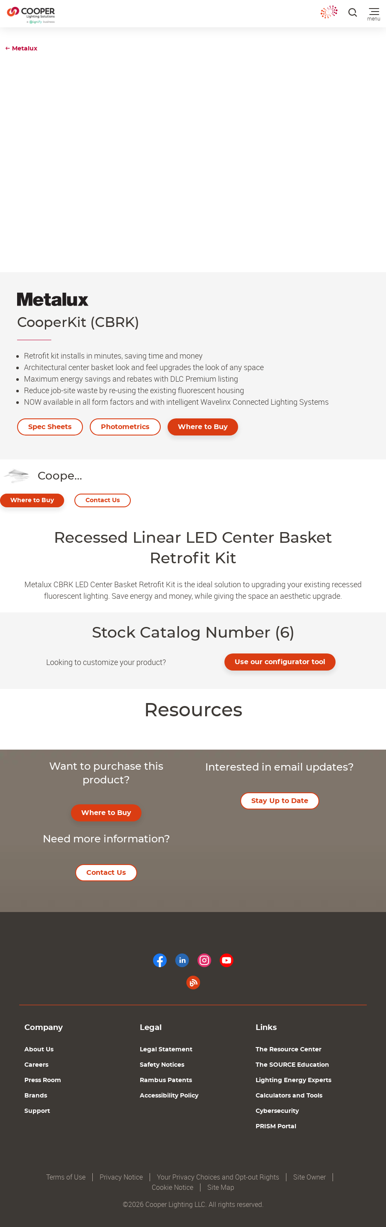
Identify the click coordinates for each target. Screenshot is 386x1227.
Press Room (42, 1080)
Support (37, 1111)
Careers (36, 1065)
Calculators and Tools (289, 1096)
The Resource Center (288, 1050)
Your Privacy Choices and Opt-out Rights (218, 1177)
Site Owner (309, 1177)
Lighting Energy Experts (293, 1080)
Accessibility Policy (169, 1096)
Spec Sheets (50, 427)
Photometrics (125, 427)
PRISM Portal (276, 1127)
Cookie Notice (172, 1187)
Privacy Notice (121, 1177)
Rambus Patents (166, 1080)
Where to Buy (203, 427)
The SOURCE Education (292, 1065)
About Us (38, 1050)
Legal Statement (166, 1050)
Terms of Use (65, 1177)
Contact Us (102, 500)
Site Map (220, 1187)
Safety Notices (162, 1065)
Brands (35, 1096)
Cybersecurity (277, 1111)
